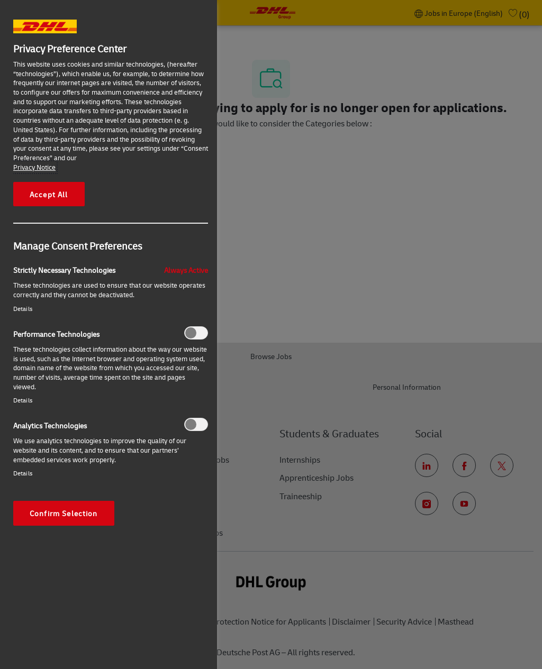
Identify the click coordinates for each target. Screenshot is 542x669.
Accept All (49, 194)
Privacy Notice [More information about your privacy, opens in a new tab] (34, 167)
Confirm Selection (64, 513)
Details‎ (22, 308)
